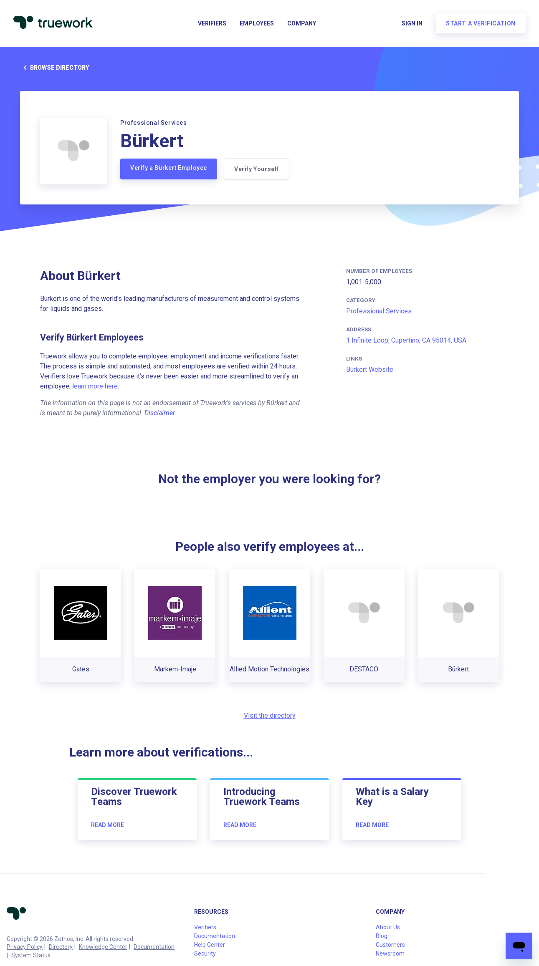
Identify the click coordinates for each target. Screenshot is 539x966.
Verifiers (212, 23)
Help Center (209, 944)
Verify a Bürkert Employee (168, 167)
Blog (381, 936)
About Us (388, 927)
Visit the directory (270, 715)
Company (301, 23)
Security (205, 953)
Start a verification (481, 23)
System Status (31, 955)
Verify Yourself (256, 169)
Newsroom (390, 953)
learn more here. (95, 386)
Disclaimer (159, 413)
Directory (61, 946)
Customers (390, 944)
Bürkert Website (369, 369)
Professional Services (379, 311)
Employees (257, 23)
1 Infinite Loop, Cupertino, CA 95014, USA (406, 340)
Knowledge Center (103, 946)
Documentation (154, 946)
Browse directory (54, 68)
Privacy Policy (25, 946)
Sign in (412, 23)
